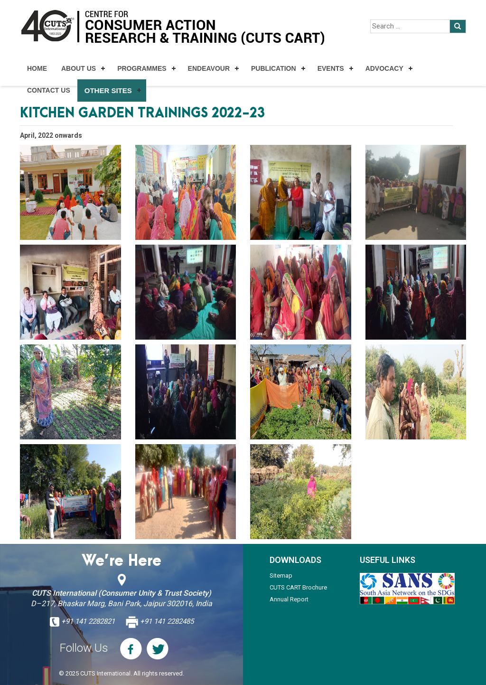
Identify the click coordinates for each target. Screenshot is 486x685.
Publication (273, 68)
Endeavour (209, 68)
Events (331, 68)
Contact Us (48, 90)
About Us (78, 68)
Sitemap (281, 575)
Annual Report (289, 599)
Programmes (141, 68)
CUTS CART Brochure (298, 587)
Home (37, 68)
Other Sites (108, 90)
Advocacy (384, 68)
